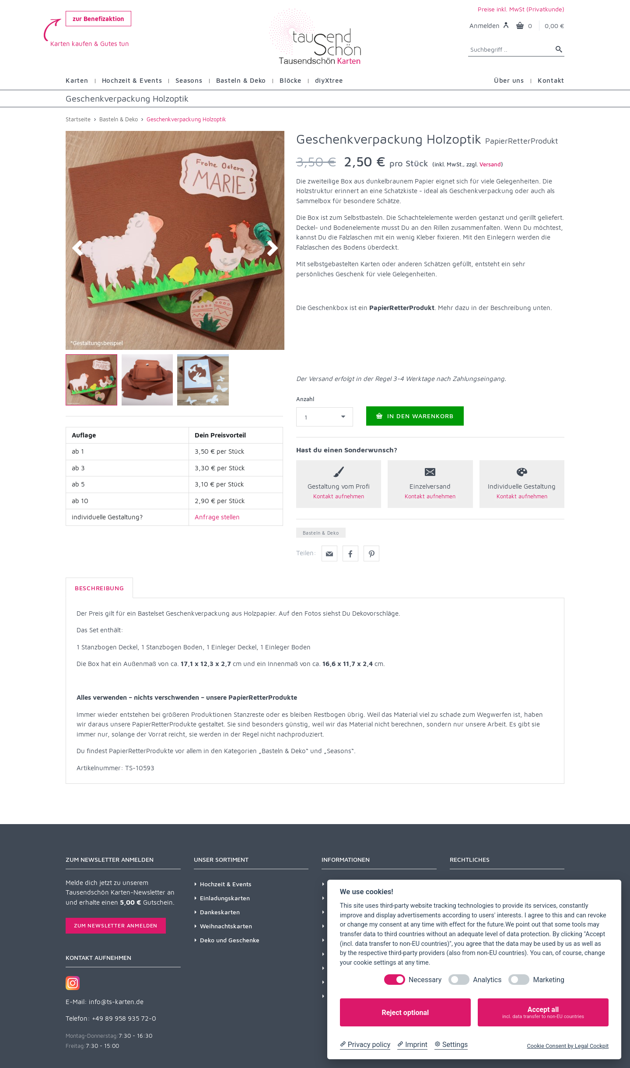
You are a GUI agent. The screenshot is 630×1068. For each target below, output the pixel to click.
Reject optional (405, 1012)
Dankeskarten (220, 912)
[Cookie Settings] (451, 1044)
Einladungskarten (225, 898)
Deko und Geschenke (229, 940)
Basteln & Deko (321, 533)
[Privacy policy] (365, 1044)
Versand (490, 164)
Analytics (487, 980)
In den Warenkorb (415, 416)
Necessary (425, 980)
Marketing (548, 980)
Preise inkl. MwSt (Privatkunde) (521, 9)
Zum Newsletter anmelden (116, 925)
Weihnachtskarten (226, 926)
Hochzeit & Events (226, 884)
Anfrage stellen (217, 517)
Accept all (543, 1012)
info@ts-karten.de (116, 1001)
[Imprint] (412, 1044)
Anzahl (305, 398)
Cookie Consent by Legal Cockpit (568, 1046)
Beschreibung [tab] (99, 588)
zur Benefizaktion (98, 18)
